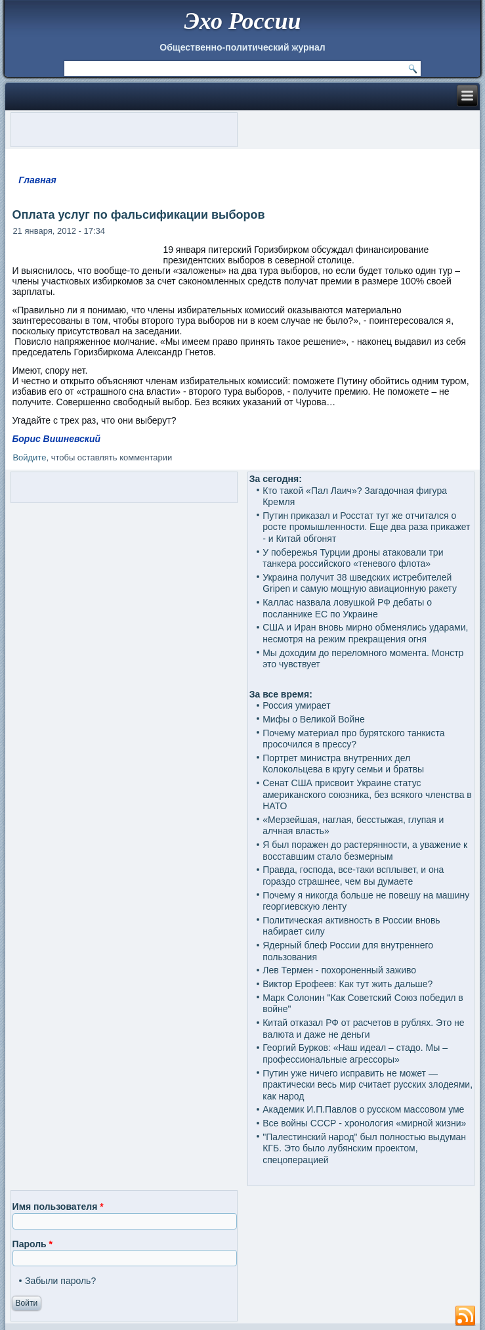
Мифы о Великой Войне (314, 719)
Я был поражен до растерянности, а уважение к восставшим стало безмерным (365, 850)
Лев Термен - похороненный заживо (339, 970)
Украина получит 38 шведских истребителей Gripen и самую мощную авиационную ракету (360, 583)
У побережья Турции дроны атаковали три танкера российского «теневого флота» (353, 558)
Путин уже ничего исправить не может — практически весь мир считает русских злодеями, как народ (368, 1084)
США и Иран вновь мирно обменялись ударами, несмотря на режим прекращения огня (365, 633)
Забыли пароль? (60, 1280)
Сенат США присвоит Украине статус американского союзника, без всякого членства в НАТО (367, 794)
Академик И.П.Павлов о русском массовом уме (363, 1109)
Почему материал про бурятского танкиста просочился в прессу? (353, 739)
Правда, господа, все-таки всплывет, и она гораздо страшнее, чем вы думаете (353, 875)
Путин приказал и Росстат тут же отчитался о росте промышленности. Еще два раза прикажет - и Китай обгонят (366, 527)
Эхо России (242, 21)
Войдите (29, 457)
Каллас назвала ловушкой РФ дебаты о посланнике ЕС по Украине (347, 608)
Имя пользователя (58, 1206)
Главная (37, 180)
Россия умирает (296, 705)
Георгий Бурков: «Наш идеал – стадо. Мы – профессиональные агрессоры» (355, 1053)
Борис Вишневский (56, 438)
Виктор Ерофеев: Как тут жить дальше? (347, 984)
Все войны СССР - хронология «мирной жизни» (364, 1123)
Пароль (32, 1244)
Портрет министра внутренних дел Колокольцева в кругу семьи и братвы (343, 764)
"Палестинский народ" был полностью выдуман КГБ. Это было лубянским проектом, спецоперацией (364, 1148)
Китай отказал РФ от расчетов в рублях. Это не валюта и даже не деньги (363, 1028)
